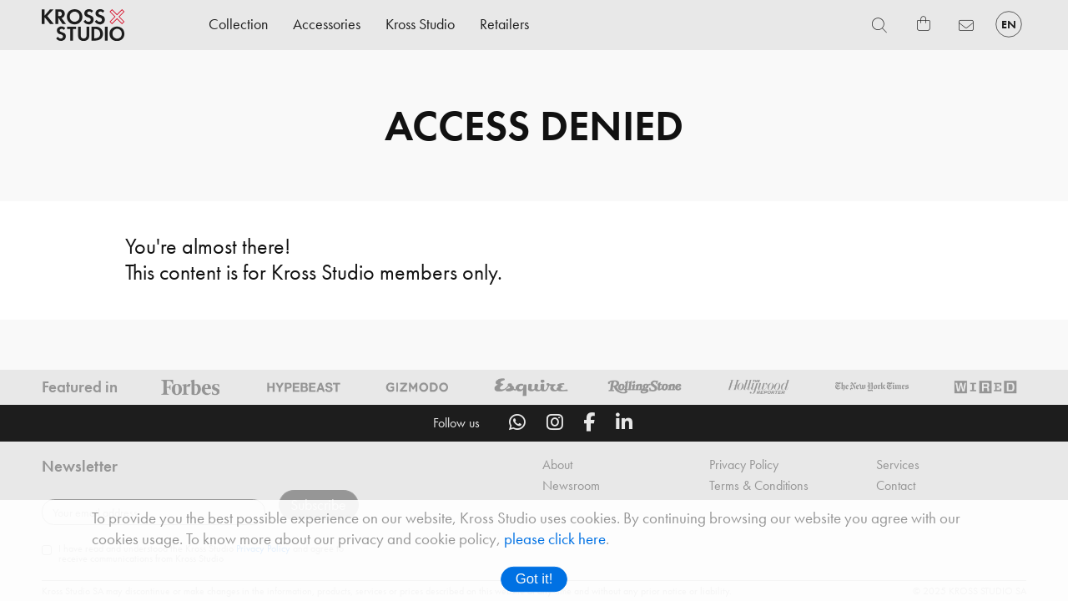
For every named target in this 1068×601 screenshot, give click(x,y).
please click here (555, 538)
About (557, 482)
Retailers (504, 24)
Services (897, 482)
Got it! (534, 579)
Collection (238, 24)
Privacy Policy (743, 482)
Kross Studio (420, 24)
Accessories (326, 24)
